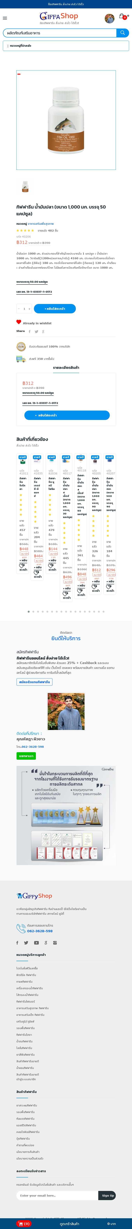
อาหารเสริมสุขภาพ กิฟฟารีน (32, 1008)
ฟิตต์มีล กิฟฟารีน (26, 975)
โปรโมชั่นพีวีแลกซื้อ (27, 968)
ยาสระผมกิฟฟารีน (26, 1105)
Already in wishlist (33, 323)
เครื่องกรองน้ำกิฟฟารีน (29, 988)
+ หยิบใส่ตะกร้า (55, 308)
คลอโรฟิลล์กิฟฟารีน (27, 1132)
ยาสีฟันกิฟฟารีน (25, 1054)
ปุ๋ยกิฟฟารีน (23, 1138)
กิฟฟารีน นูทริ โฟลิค (52, 484)
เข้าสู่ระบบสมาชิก (26, 1079)
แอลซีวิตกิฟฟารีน (26, 1125)
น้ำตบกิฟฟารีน (24, 1041)
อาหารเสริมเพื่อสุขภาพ (40, 223)
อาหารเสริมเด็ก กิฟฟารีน (30, 1014)
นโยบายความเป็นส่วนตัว (29, 1158)
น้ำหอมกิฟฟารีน (25, 1067)
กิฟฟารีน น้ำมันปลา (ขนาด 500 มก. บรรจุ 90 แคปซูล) (109, 494)
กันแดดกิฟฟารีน (25, 1118)
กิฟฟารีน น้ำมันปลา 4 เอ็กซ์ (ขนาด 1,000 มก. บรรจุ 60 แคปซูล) (80, 495)
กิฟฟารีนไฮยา (24, 1034)
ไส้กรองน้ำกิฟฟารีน (27, 994)
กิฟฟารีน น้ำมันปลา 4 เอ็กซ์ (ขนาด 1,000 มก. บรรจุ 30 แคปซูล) (66, 498)
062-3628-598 (33, 746)
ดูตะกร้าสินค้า (69, 1224)
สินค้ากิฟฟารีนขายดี (27, 1061)
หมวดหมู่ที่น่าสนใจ (19, 46)
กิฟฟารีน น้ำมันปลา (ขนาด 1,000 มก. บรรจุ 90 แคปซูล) (95, 494)
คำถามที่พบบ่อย (25, 1145)
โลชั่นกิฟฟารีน (24, 1048)
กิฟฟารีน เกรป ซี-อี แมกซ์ (37, 487)
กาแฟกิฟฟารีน (24, 981)
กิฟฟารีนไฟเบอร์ (25, 1001)
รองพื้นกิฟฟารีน (25, 1028)
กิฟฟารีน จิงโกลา (22, 484)
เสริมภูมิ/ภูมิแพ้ (25, 1021)
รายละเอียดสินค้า (66, 367)
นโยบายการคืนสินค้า (27, 1151)
